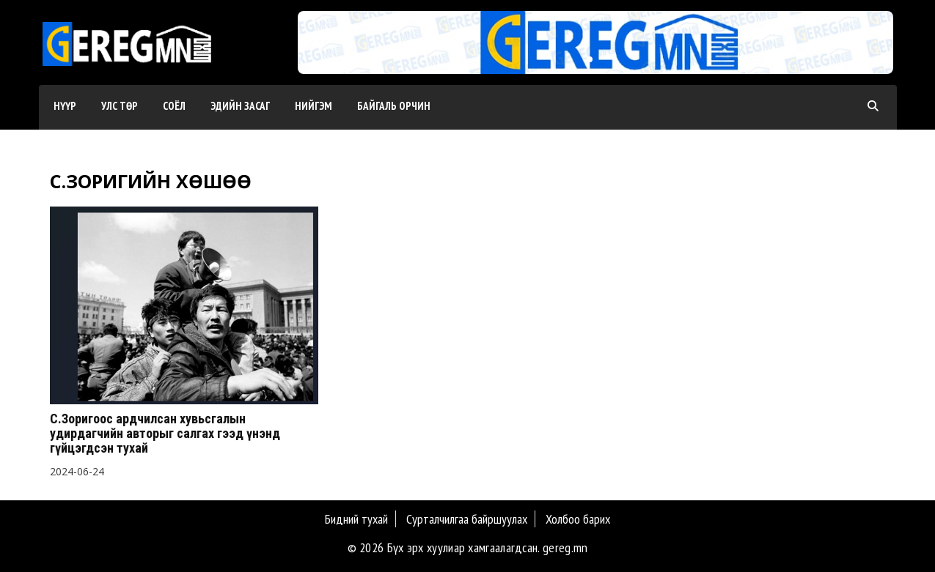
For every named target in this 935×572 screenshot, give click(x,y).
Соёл (174, 106)
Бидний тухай (356, 518)
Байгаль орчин (393, 106)
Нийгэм (313, 106)
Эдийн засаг (240, 106)
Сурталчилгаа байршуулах (466, 518)
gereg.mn (565, 547)
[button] (590, 59)
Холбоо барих (578, 518)
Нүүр (65, 106)
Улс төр (119, 106)
